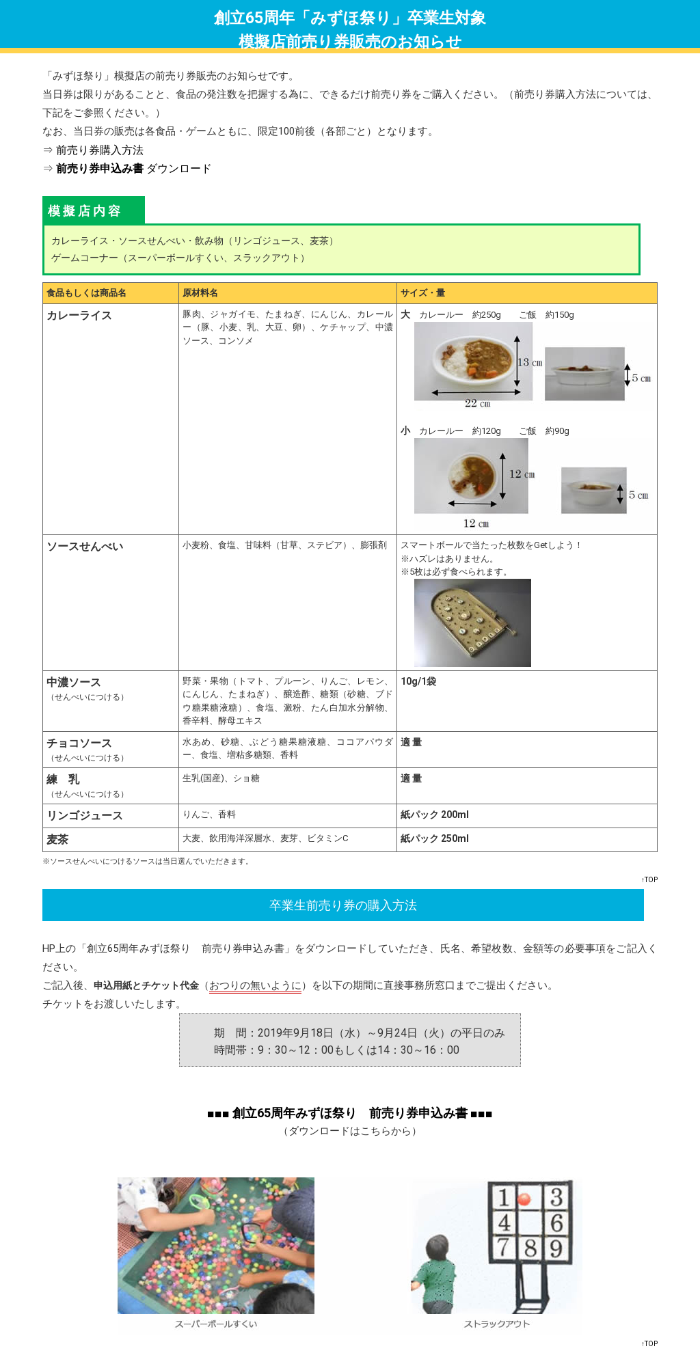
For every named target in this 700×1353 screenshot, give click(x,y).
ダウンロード (134, 168)
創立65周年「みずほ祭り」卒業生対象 (350, 18)
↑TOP (649, 880)
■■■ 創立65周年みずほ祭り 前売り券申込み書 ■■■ (350, 1113)
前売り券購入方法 (100, 150)
